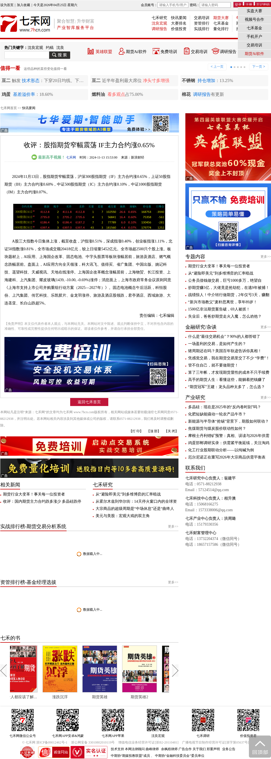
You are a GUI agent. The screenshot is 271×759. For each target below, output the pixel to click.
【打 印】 (136, 431)
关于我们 (199, 749)
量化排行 (221, 29)
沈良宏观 (159, 23)
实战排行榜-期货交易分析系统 (33, 526)
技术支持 (117, 749)
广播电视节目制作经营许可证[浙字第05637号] (215, 742)
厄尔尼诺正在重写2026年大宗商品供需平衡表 (226, 457)
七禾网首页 (8, 108)
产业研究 (195, 397)
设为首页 (7, 5)
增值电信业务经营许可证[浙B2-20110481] (148, 742)
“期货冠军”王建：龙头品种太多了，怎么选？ (226, 387)
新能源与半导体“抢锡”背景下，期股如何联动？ (228, 421)
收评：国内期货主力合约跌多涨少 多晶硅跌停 (42, 501)
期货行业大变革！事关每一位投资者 (34, 494)
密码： (210, 5)
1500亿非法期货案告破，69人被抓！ (219, 309)
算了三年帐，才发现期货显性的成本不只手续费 (228, 372)
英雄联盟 (104, 51)
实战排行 (201, 29)
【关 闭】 (171, 431)
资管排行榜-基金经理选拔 (28, 582)
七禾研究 (159, 18)
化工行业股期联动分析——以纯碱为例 (221, 450)
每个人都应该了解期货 (30, 697)
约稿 (50, 48)
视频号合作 (254, 19)
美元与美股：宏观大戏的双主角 (123, 516)
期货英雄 (108, 697)
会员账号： (164, 5)
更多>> (173, 526)
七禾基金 (221, 23)
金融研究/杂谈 (201, 327)
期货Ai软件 (136, 51)
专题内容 (195, 256)
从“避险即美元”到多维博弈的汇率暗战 (128, 494)
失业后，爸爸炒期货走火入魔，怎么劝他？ (225, 316)
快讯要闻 (178, 18)
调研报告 (159, 29)
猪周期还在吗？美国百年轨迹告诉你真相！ (225, 351)
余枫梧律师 (169, 749)
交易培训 (201, 18)
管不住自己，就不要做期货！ (213, 365)
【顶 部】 (154, 431)
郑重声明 (213, 749)
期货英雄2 (148, 697)
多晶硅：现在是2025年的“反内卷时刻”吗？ (224, 407)
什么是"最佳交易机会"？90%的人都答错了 (224, 336)
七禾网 (71, 157)
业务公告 (228, 749)
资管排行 (201, 23)
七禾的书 (10, 638)
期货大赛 (221, 18)
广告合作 (185, 749)
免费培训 (169, 51)
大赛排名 (178, 23)
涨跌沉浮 (68, 697)
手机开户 (254, 37)
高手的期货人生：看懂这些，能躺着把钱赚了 (226, 380)
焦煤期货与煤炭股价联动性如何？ (217, 428)
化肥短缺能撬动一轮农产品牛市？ (217, 414)
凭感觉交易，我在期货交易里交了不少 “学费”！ (229, 358)
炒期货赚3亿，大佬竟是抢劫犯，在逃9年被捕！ (228, 288)
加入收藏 (23, 5)
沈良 (60, 48)
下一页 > (258, 66)
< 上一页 (217, 66)
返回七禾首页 (89, 402)
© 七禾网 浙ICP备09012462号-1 (44, 742)
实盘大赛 (254, 11)
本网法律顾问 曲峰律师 (142, 749)
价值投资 (178, 29)
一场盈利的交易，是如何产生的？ (217, 344)
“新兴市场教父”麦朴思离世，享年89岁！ (222, 302)
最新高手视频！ (48, 157)
